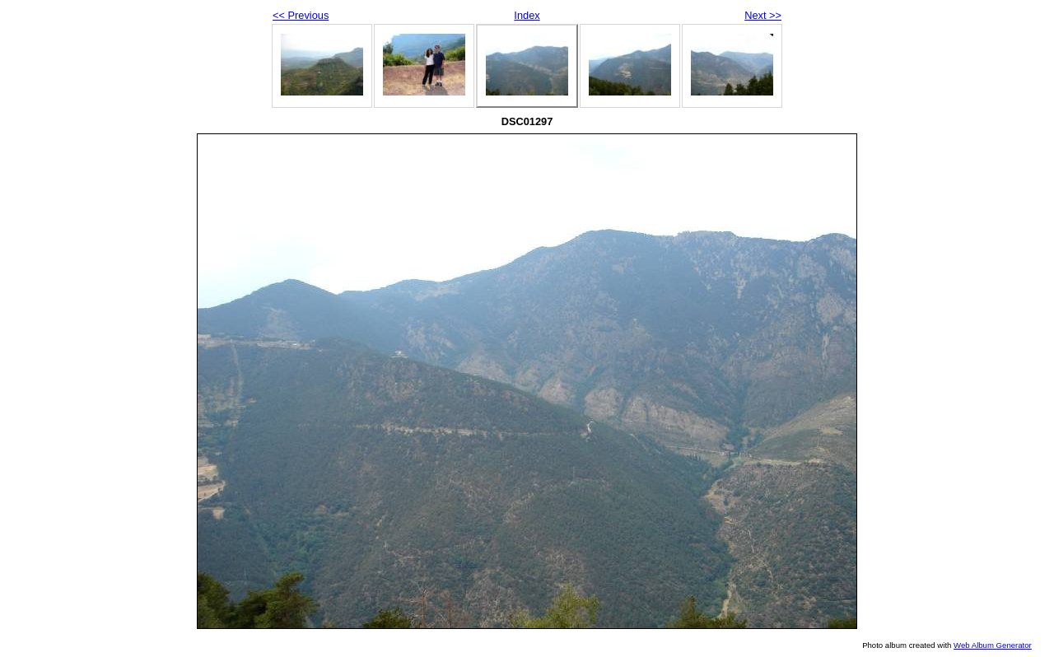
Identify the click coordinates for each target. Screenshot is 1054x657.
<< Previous (301, 15)
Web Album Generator (993, 645)
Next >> (762, 15)
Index (526, 15)
